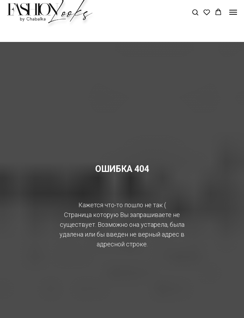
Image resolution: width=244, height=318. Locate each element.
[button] (195, 12)
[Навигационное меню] (233, 12)
